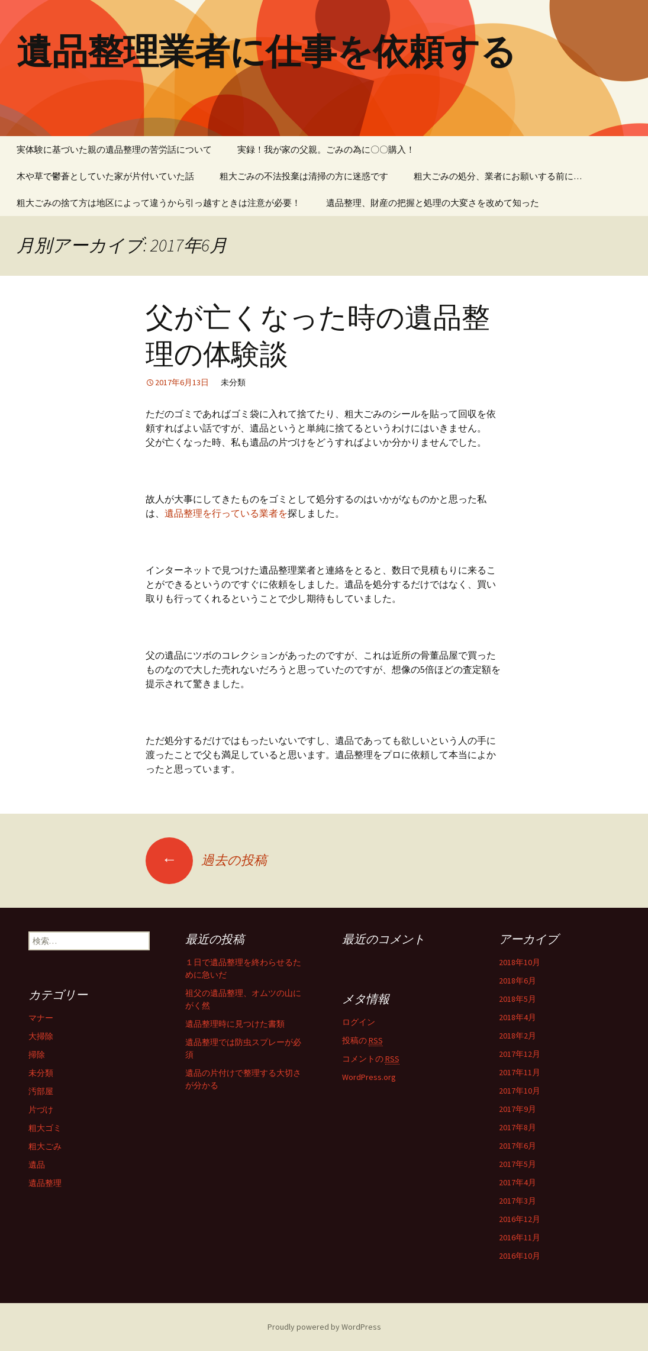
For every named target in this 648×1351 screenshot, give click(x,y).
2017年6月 (517, 1145)
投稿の (362, 1040)
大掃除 (40, 1036)
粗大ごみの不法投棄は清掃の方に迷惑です (304, 176)
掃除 (36, 1054)
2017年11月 (519, 1072)
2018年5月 (517, 999)
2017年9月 (517, 1109)
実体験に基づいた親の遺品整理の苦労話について (114, 149)
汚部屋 (40, 1091)
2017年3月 (517, 1200)
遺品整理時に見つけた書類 (235, 1023)
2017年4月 (517, 1182)
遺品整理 (45, 1183)
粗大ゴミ (45, 1128)
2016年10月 (519, 1255)
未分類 (40, 1073)
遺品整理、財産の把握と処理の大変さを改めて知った (432, 202)
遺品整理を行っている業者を (226, 513)
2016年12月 (519, 1219)
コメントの (370, 1059)
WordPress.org (369, 1077)
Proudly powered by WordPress (324, 1326)
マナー (40, 1018)
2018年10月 (519, 962)
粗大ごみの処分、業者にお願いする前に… (498, 176)
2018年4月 (517, 1017)
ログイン (358, 1022)
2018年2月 (517, 1035)
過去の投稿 (206, 860)
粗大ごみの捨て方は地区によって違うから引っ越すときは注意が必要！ (159, 202)
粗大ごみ (45, 1146)
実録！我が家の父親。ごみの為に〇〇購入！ (326, 149)
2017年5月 (517, 1164)
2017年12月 (519, 1054)
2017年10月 (519, 1090)
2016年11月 (519, 1237)
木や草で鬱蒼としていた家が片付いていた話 (105, 176)
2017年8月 (517, 1127)
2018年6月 (517, 980)
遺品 (36, 1164)
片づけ (40, 1109)
